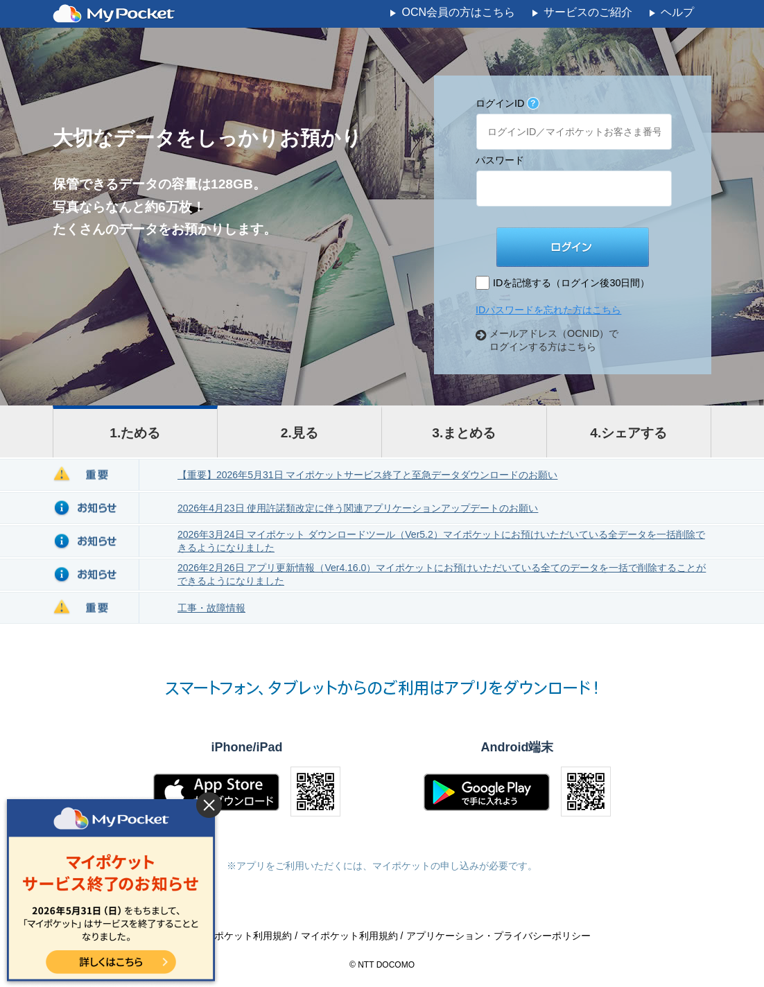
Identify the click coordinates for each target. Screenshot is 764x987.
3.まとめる (464, 433)
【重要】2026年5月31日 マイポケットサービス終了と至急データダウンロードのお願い (367, 474)
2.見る (299, 433)
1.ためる (135, 433)
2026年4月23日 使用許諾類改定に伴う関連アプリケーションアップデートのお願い (357, 508)
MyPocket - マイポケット (114, 14)
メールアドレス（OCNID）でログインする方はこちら (553, 340)
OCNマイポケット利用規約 (234, 935)
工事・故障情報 (211, 607)
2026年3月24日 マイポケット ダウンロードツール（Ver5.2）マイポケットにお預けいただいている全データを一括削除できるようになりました (441, 541)
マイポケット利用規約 (351, 935)
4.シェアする (628, 433)
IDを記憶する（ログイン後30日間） (571, 282)
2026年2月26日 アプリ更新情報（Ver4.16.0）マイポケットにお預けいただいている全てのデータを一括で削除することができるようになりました (441, 574)
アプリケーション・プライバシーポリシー (498, 935)
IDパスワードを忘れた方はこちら (548, 309)
